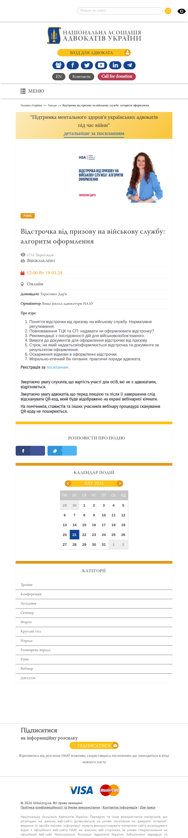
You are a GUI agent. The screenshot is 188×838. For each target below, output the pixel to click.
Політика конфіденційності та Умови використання (60, 807)
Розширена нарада (35, 650)
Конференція (31, 594)
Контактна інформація (120, 807)
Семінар (27, 613)
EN (59, 76)
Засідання (28, 604)
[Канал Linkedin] (115, 65)
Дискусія (28, 678)
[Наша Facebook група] (58, 65)
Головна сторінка (31, 105)
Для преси (147, 807)
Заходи (52, 105)
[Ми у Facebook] (73, 65)
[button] (94, 125)
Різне (25, 659)
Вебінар (27, 669)
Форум (26, 622)
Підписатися (94, 746)
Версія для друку (41, 260)
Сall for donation (116, 76)
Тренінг (27, 585)
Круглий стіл (31, 631)
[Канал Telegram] (129, 65)
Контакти (81, 76)
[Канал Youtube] (101, 65)
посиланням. (58, 367)
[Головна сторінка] (94, 35)
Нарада (27, 641)
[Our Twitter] (87, 65)
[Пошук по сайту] (120, 10)
